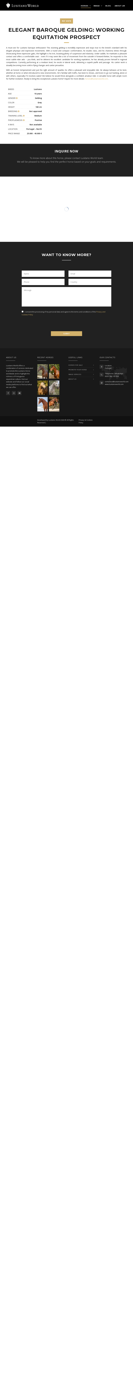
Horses (84, 6)
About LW (120, 6)
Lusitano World (54, 420)
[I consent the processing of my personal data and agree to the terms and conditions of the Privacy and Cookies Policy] (22, 311)
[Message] (66, 297)
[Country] (89, 282)
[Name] (43, 274)
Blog (108, 6)
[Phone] (43, 282)
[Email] (89, 274)
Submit (66, 333)
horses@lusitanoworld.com (96, 79)
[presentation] (66, 323)
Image (97, 6)
